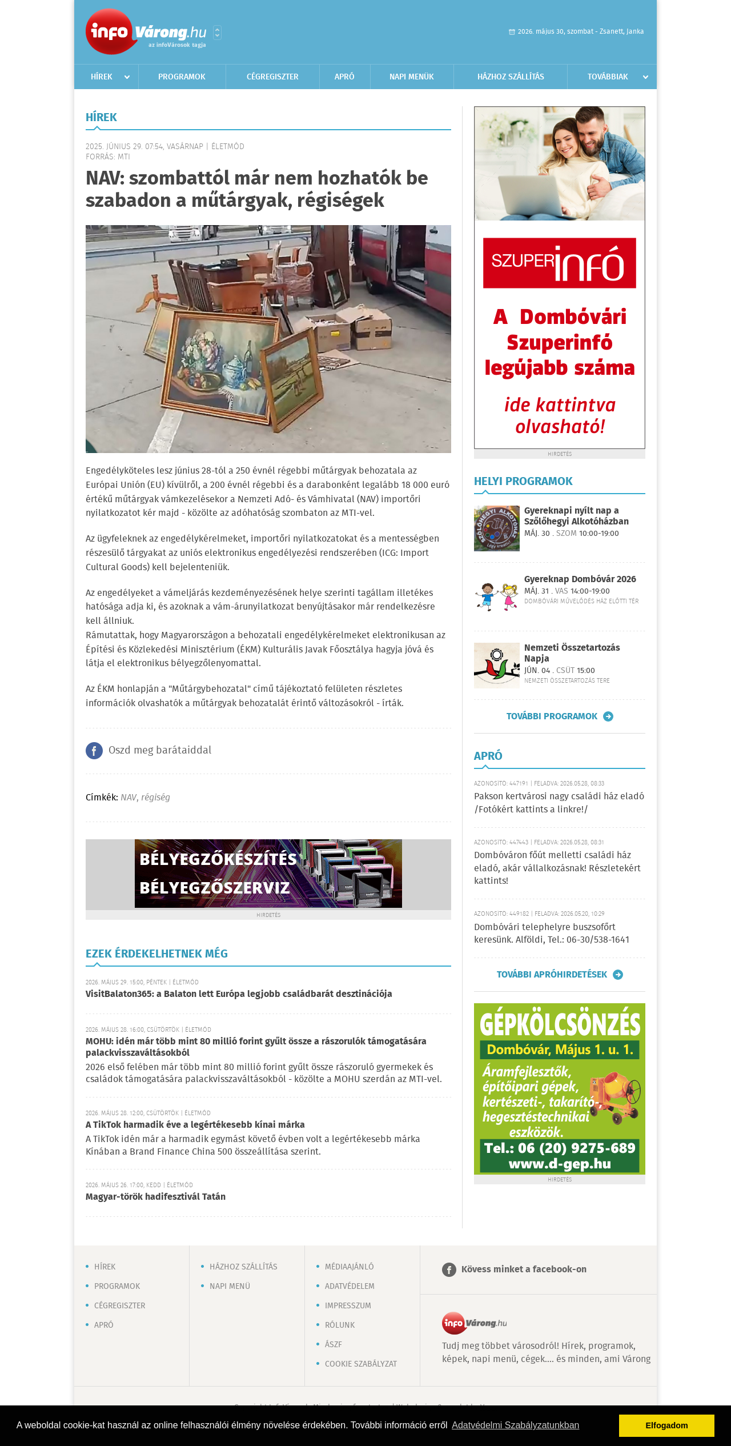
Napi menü (230, 1286)
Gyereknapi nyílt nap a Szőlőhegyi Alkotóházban (576, 516)
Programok (182, 77)
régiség (155, 798)
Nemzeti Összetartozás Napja (572, 653)
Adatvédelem (350, 1286)
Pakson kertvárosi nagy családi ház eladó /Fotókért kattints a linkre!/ (559, 803)
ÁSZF (333, 1345)
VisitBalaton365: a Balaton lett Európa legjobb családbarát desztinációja (239, 994)
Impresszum (348, 1306)
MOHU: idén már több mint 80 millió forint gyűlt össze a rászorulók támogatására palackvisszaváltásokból (256, 1047)
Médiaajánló (349, 1267)
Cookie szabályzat (361, 1364)
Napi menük (411, 77)
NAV (128, 798)
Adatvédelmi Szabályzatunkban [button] (515, 1425)
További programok (552, 716)
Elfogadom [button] (667, 1425)
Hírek (102, 77)
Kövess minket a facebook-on (524, 1270)
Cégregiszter (273, 77)
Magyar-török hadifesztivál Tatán (156, 1197)
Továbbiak (608, 77)
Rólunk (340, 1325)
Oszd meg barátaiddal (160, 751)
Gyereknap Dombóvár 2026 (580, 579)
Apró (345, 77)
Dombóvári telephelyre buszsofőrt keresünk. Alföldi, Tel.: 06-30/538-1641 (551, 933)
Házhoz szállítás (510, 77)
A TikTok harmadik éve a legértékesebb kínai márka (195, 1125)
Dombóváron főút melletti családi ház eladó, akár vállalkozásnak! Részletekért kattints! (557, 868)
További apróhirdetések (552, 975)
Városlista (217, 32)
